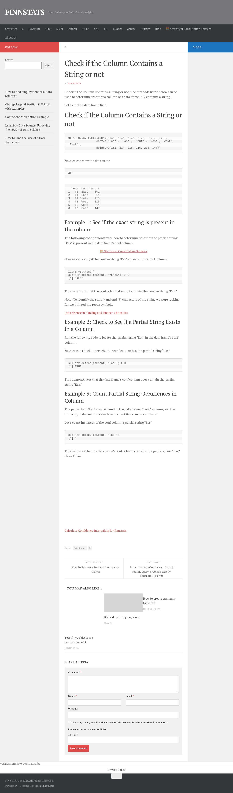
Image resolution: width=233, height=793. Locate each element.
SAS (96, 29)
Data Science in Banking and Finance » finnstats (99, 313)
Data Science (80, 548)
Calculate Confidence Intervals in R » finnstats (98, 530)
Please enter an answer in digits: (87, 729)
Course (131, 29)
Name (72, 696)
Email (130, 696)
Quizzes (145, 29)
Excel (59, 29)
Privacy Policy (116, 770)
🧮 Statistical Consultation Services (188, 29)
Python (72, 29)
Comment (74, 672)
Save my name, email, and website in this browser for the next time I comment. (119, 722)
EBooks (117, 29)
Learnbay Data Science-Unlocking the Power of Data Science (27, 127)
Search (9, 60)
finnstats (75, 83)
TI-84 (85, 29)
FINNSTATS (25, 12)
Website (73, 708)
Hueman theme (46, 785)
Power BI (34, 29)
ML (106, 29)
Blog (158, 29)
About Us (11, 37)
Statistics (11, 29)
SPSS (48, 29)
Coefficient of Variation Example (27, 117)
